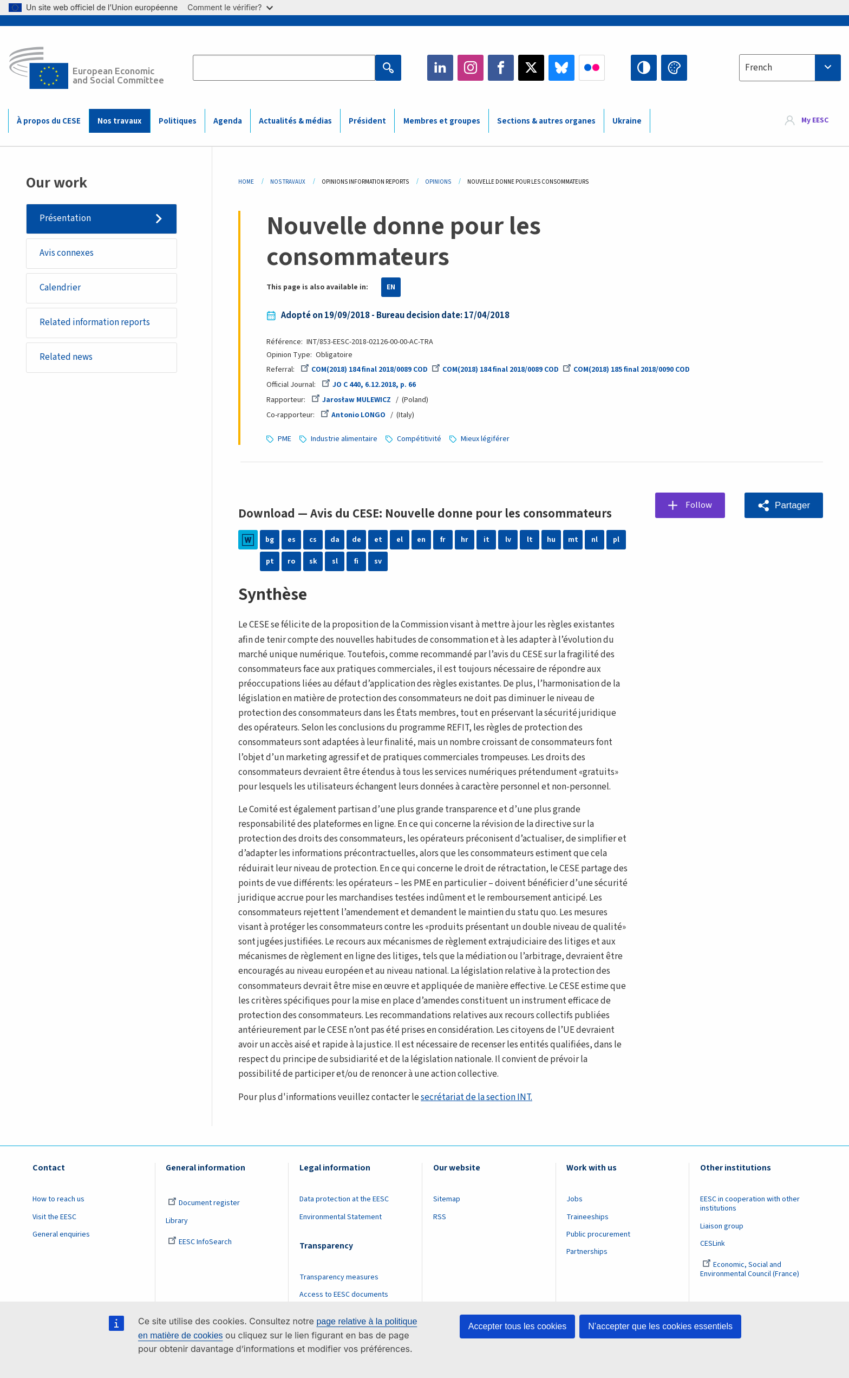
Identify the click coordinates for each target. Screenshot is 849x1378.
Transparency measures (338, 1277)
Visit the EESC (54, 1217)
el (399, 539)
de (356, 539)
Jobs (574, 1199)
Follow (698, 505)
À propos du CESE (49, 121)
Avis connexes (67, 253)
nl (594, 539)
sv (378, 561)
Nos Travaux (287, 182)
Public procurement (598, 1234)
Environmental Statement (340, 1217)
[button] (783, 505)
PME (284, 439)
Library (177, 1220)
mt (573, 539)
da (334, 539)
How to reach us (58, 1199)
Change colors (674, 68)
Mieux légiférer (485, 439)
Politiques (178, 121)
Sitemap (446, 1199)
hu (551, 539)
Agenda (227, 121)
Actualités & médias (295, 121)
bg (269, 539)
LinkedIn (440, 68)
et (378, 539)
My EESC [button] (814, 120)
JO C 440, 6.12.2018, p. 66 (368, 384)
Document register (204, 1203)
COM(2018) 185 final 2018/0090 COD (626, 369)
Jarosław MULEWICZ (351, 399)
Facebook (501, 68)
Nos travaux (119, 121)
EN (391, 287)
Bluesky (561, 68)
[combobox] (790, 67)
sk (313, 561)
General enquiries (61, 1234)
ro (291, 561)
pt (270, 561)
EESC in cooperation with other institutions (750, 1204)
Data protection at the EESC (344, 1199)
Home (246, 182)
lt (530, 539)
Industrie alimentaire (344, 439)
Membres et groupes (441, 121)
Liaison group (721, 1226)
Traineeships (587, 1217)
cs (313, 539)
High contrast (644, 68)
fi (356, 561)
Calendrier (60, 287)
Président (367, 121)
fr (443, 539)
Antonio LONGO (353, 415)
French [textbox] (758, 67)
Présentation (65, 218)
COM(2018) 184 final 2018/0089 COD (364, 369)
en (421, 539)
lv (508, 539)
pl (616, 539)
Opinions (438, 182)
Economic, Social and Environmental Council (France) (750, 1269)
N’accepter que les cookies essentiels (660, 1326)
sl (335, 561)
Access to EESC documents (343, 1294)
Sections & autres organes (546, 121)
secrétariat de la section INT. (476, 1097)
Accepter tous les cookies (517, 1326)
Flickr (592, 68)
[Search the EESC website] (284, 68)
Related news (66, 357)
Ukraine (627, 121)
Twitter (531, 68)
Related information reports (95, 322)
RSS (439, 1217)
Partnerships (587, 1251)
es (292, 539)
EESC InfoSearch (200, 1242)
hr (464, 539)
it (486, 539)
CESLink (712, 1243)
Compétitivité (419, 439)
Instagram (471, 68)
